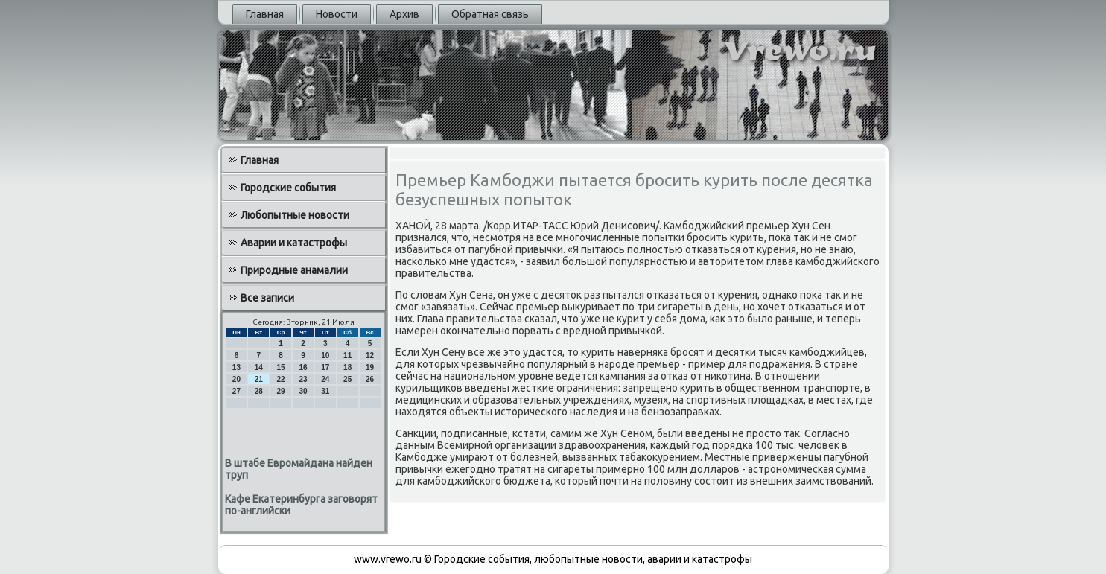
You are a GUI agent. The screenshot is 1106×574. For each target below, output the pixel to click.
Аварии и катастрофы (294, 243)
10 (325, 355)
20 (236, 379)
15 (281, 367)
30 (303, 391)
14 (259, 367)
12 (370, 355)
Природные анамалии (294, 270)
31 (325, 391)
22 (281, 379)
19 (370, 367)
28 (259, 391)
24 (325, 379)
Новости (336, 14)
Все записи (267, 298)
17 (325, 367)
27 (236, 391)
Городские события (288, 188)
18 (347, 367)
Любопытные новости (295, 215)
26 (370, 379)
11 (347, 355)
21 (259, 379)
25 (347, 379)
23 (303, 379)
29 (281, 391)
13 (236, 367)
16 (303, 367)
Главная (265, 14)
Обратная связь (490, 14)
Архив (404, 14)
